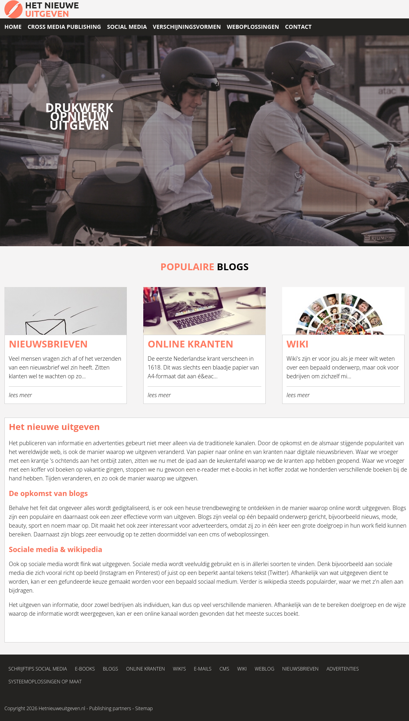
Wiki (242, 668)
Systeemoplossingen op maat (45, 681)
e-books (241, 469)
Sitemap (144, 708)
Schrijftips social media (37, 668)
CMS (224, 668)
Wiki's (179, 668)
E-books (85, 668)
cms (214, 534)
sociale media (46, 564)
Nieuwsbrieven (300, 668)
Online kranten (145, 668)
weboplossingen (247, 534)
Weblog (264, 668)
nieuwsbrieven (335, 452)
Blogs (399, 508)
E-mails (203, 668)
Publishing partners (110, 708)
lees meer (20, 395)
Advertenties (343, 668)
